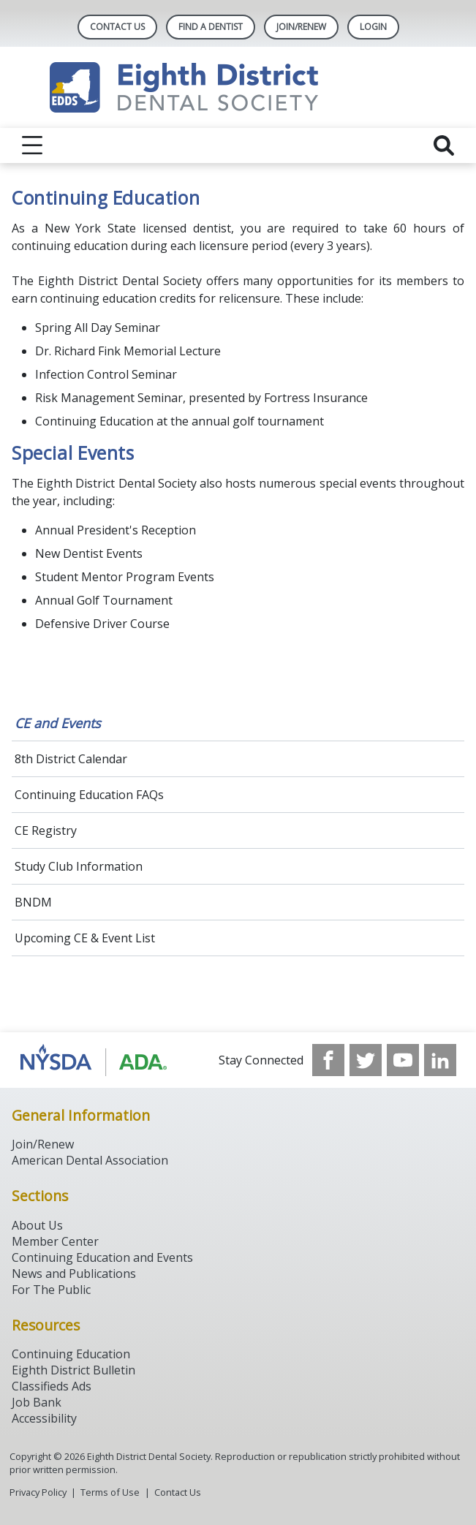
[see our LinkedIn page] (440, 1060)
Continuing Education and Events (102, 1257)
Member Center (55, 1241)
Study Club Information (79, 866)
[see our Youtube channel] (403, 1060)
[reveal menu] (32, 145)
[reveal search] (443, 145)
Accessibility (44, 1418)
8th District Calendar (71, 759)
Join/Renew (301, 26)
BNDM (33, 902)
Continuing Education (71, 1354)
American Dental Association (90, 1160)
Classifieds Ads (51, 1386)
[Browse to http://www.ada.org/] (94, 1060)
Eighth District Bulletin (73, 1370)
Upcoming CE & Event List (85, 938)
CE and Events (58, 723)
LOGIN (373, 26)
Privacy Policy (38, 1492)
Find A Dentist (210, 26)
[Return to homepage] (238, 87)
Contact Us (117, 26)
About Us (37, 1225)
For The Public (51, 1290)
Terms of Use (110, 1492)
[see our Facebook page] (328, 1060)
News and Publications (74, 1273)
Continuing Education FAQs (89, 795)
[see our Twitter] (366, 1060)
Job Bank (36, 1402)
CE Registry (46, 830)
